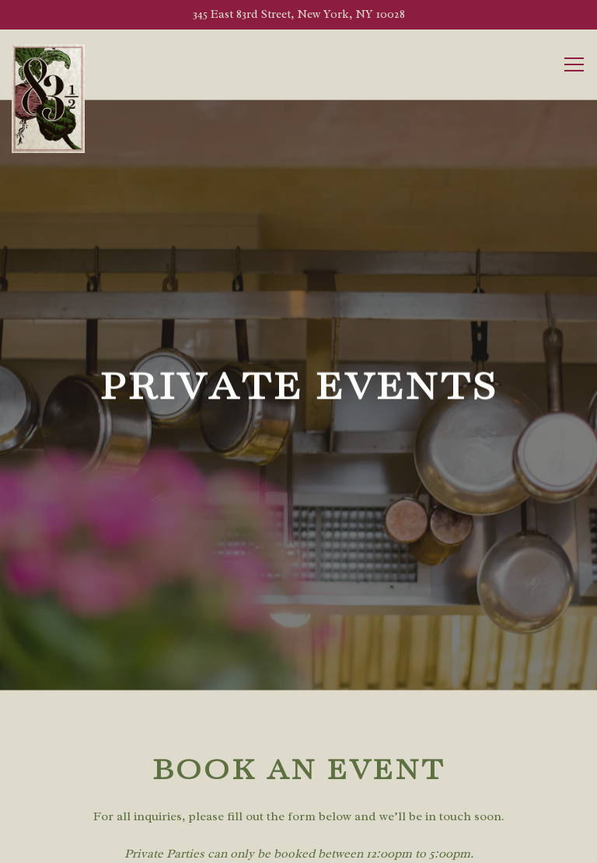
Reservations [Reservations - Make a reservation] (298, 845)
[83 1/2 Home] (49, 97)
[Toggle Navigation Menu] (574, 64)
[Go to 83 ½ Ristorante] (298, 15)
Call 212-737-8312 (299, 806)
